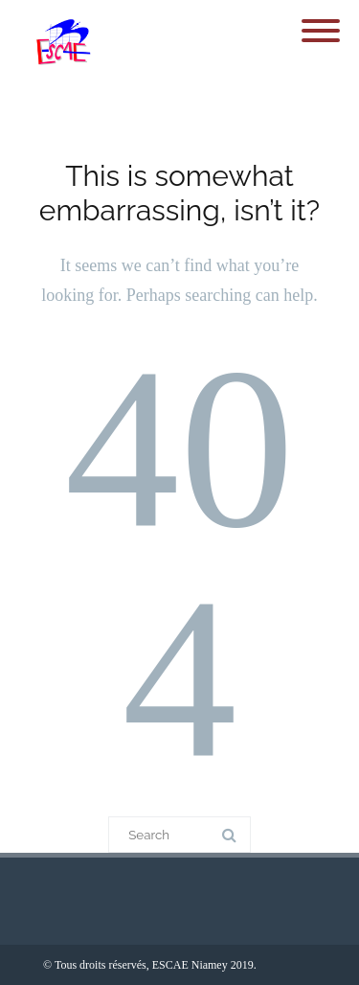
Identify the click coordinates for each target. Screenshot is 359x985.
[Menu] (320, 19)
